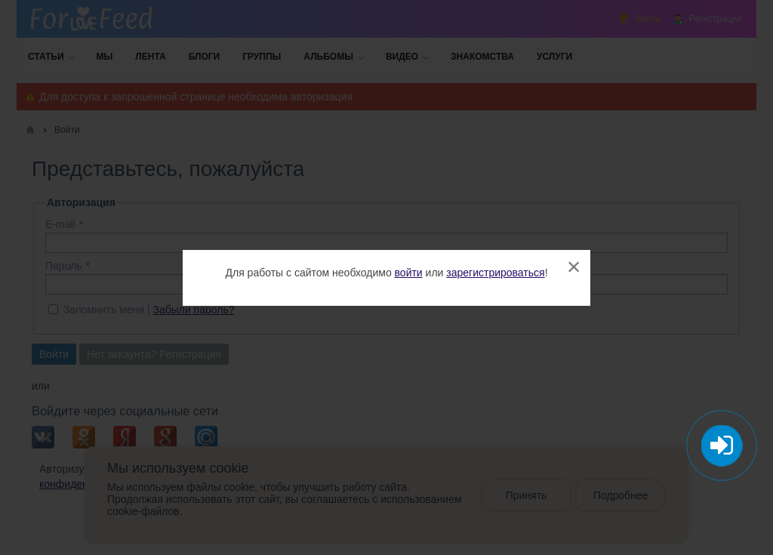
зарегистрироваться (495, 273)
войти (409, 273)
